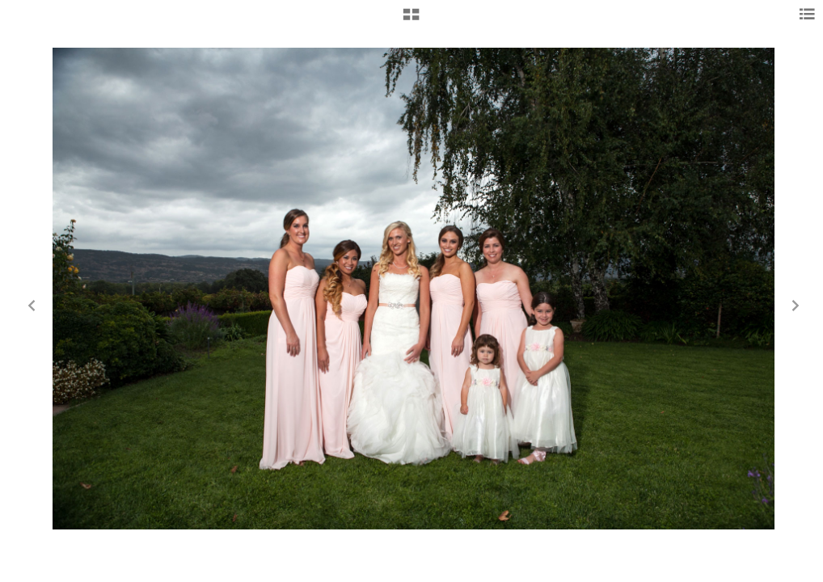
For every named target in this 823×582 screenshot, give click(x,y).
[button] (411, 20)
